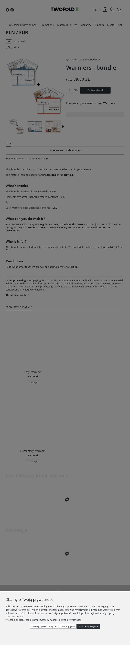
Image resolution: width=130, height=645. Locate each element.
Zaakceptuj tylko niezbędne (44, 626)
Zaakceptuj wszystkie (88, 626)
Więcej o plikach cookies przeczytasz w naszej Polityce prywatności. (43, 619)
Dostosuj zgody (68, 626)
